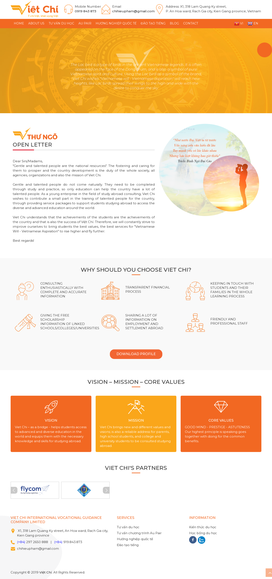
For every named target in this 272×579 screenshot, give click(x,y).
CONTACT (190, 23)
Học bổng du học (203, 533)
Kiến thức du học (202, 527)
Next (106, 490)
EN (253, 23)
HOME (19, 23)
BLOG (174, 23)
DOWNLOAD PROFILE (136, 354)
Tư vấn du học (61, 23)
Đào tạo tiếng (153, 23)
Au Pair (84, 23)
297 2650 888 (37, 542)
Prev (14, 490)
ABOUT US (36, 23)
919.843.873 (72, 542)
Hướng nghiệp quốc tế (116, 23)
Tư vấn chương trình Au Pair (139, 533)
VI (238, 23)
